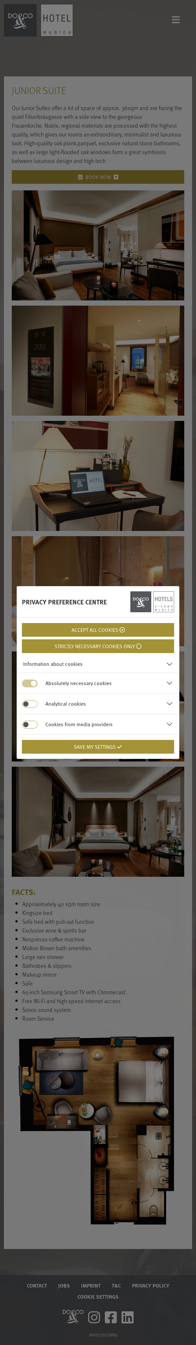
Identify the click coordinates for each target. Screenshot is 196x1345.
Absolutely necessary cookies (78, 683)
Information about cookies (53, 664)
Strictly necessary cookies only (98, 646)
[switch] (30, 704)
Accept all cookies (98, 630)
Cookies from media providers (79, 724)
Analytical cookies (65, 704)
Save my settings (98, 747)
